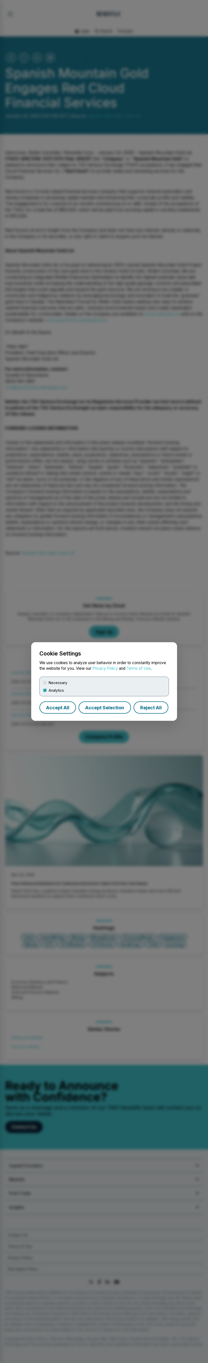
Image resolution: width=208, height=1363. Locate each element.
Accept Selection (104, 707)
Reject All (151, 707)
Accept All (57, 707)
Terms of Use (138, 668)
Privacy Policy (105, 668)
